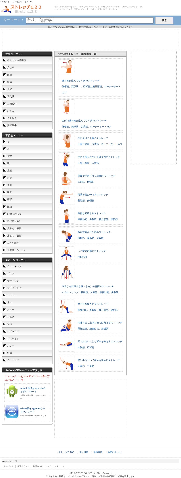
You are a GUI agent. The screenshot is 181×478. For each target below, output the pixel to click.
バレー (10, 345)
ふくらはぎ (13, 242)
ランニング (13, 360)
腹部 (9, 192)
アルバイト (9, 466)
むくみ (10, 111)
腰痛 (9, 74)
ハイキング (13, 331)
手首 (9, 185)
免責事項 (98, 452)
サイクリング (14, 288)
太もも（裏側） (15, 235)
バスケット (13, 338)
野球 (9, 353)
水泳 (9, 302)
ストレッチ (60, 466)
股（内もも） (14, 221)
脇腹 (9, 206)
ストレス (12, 118)
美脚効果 (12, 125)
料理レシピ (38, 466)
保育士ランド (23, 466)
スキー (10, 309)
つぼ (49, 466)
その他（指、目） (16, 250)
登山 (9, 324)
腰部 (9, 199)
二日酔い (12, 103)
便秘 (9, 89)
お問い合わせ (114, 452)
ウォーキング (14, 266)
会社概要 (83, 452)
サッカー (12, 295)
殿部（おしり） (15, 214)
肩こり (10, 67)
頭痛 (9, 82)
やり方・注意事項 (16, 60)
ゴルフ (10, 273)
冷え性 (10, 96)
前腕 (9, 177)
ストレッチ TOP (66, 452)
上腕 (9, 170)
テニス (10, 317)
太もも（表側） (15, 228)
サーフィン (13, 280)
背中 (9, 156)
